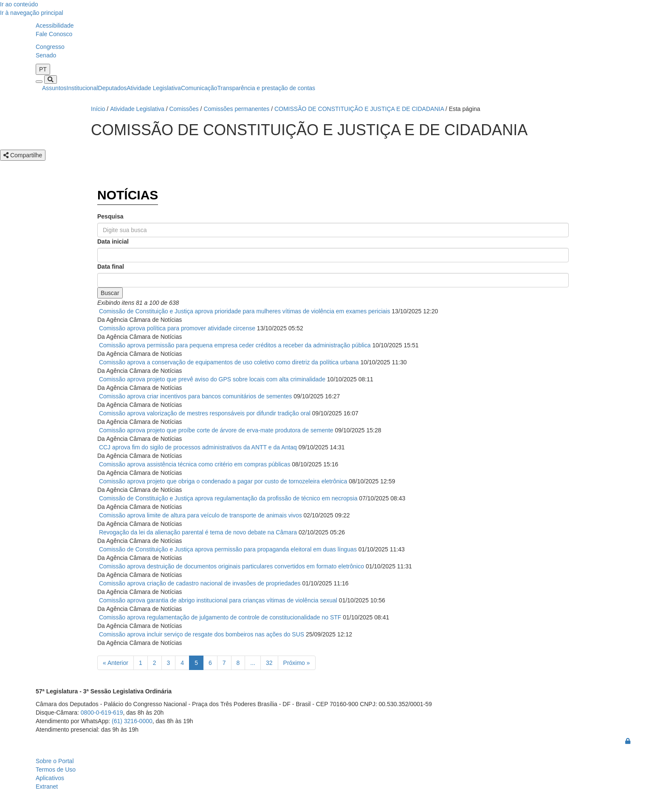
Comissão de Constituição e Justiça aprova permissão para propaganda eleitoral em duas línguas (228, 549)
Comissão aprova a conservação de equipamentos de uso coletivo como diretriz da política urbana (229, 362)
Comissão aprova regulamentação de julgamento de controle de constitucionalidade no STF (220, 617)
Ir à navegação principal (31, 12)
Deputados (112, 88)
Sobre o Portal (55, 761)
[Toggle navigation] (39, 81)
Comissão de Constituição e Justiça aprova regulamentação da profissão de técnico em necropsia (228, 498)
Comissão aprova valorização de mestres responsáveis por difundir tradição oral (204, 413)
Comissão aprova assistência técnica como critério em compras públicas (195, 464)
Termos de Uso (56, 769)
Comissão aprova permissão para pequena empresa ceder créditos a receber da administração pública (235, 345)
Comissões (183, 108)
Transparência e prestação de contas (266, 88)
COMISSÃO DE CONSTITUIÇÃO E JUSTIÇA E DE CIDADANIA (359, 108)
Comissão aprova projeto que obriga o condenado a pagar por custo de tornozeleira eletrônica (223, 481)
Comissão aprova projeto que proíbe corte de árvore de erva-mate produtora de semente (216, 430)
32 (269, 662)
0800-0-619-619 (102, 712)
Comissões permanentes (236, 108)
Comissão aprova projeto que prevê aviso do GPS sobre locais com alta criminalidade (212, 379)
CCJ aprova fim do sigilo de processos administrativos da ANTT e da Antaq (198, 447)
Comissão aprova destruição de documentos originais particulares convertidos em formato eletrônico (231, 566)
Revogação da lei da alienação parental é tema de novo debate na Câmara (198, 532)
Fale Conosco (54, 34)
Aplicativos (50, 778)
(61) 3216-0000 (132, 721)
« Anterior (115, 662)
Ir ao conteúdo (19, 4)
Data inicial (113, 241)
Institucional (82, 88)
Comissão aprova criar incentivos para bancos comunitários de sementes (195, 396)
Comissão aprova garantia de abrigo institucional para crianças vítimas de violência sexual (218, 600)
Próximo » (296, 662)
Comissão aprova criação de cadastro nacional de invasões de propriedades (200, 583)
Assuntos (54, 88)
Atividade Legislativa (154, 88)
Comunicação (199, 88)
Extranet (47, 786)
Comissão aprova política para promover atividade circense (177, 328)
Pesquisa (110, 216)
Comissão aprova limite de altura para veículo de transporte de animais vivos (200, 515)
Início (98, 108)
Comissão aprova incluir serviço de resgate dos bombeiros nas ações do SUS (201, 634)
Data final (110, 266)
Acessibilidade (55, 25)
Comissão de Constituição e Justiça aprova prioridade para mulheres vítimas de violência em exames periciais (244, 311)
